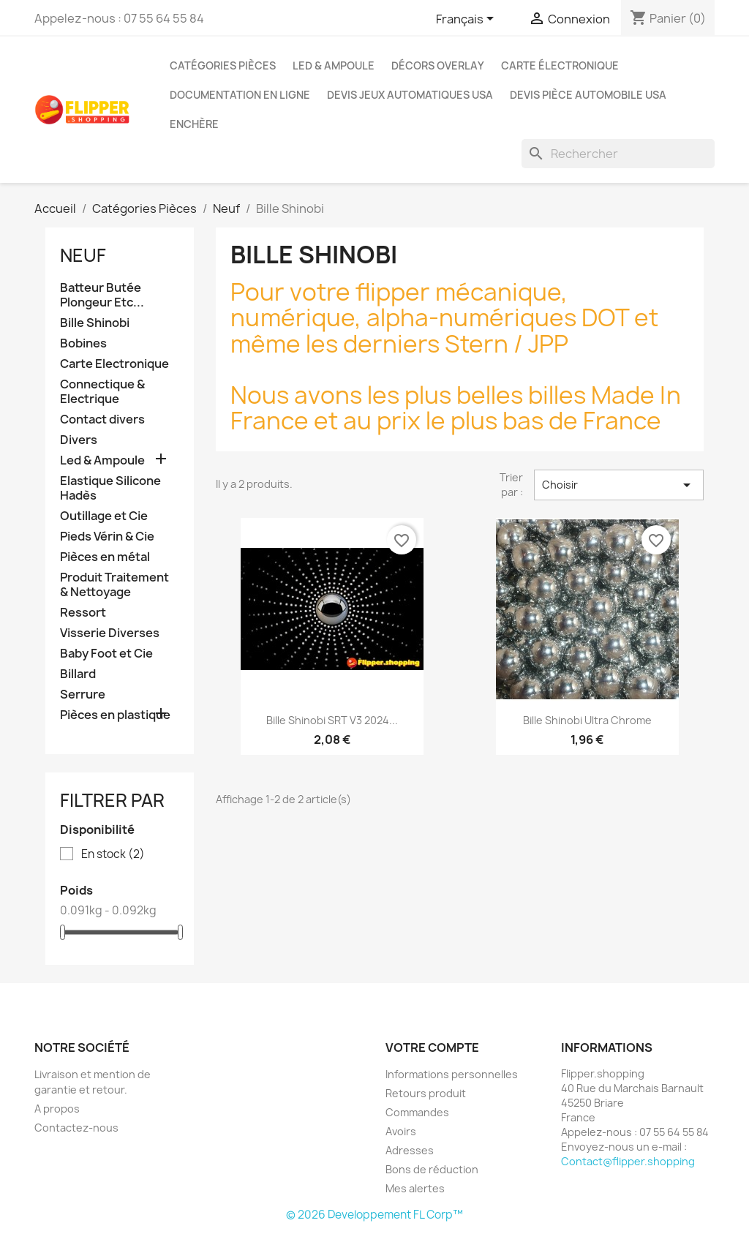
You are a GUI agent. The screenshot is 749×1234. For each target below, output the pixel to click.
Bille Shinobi (94, 323)
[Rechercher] (618, 153)
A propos (57, 1109)
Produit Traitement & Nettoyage (114, 585)
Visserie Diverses (109, 633)
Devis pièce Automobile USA (588, 95)
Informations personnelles (451, 1074)
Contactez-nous (76, 1128)
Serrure (82, 694)
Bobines (83, 343)
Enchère (194, 124)
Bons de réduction (431, 1169)
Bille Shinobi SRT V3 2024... (332, 720)
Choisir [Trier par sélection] (619, 485)
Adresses (409, 1150)
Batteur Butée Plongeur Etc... (102, 295)
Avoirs (400, 1131)
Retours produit (425, 1093)
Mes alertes (415, 1188)
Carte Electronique (114, 364)
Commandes (417, 1112)
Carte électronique (560, 65)
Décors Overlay (437, 65)
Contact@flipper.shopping (628, 1161)
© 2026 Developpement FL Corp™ (374, 1214)
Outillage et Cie (104, 516)
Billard (78, 674)
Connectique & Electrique (102, 392)
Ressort (83, 612)
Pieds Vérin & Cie (107, 536)
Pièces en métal (105, 557)
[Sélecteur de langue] (467, 20)
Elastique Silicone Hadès (110, 488)
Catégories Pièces (223, 65)
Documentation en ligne (240, 95)
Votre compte (432, 1047)
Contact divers (102, 419)
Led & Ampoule (333, 65)
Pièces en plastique (115, 715)
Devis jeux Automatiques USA (410, 95)
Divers (78, 440)
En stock (113, 854)
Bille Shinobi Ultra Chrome (587, 720)
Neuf (83, 255)
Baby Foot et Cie (106, 653)
